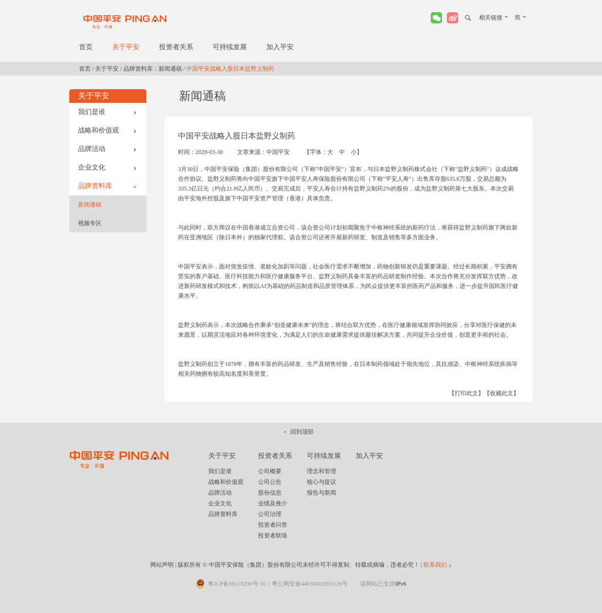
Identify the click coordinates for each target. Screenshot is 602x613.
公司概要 (269, 471)
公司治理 (269, 514)
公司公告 (269, 482)
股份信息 (269, 492)
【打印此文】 (466, 393)
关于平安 (126, 47)
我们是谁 (107, 111)
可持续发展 (230, 47)
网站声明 (162, 564)
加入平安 (280, 47)
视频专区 (89, 223)
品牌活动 (107, 149)
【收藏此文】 (501, 393)
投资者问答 (272, 524)
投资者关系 (176, 47)
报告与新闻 (321, 492)
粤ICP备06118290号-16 (236, 583)
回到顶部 (302, 431)
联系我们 (435, 564)
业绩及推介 (272, 503)
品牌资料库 (107, 186)
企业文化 (107, 167)
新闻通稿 (89, 204)
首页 (86, 47)
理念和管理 (321, 471)
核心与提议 (321, 482)
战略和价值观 (107, 130)
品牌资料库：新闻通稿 (152, 68)
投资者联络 (272, 535)
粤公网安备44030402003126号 (310, 583)
